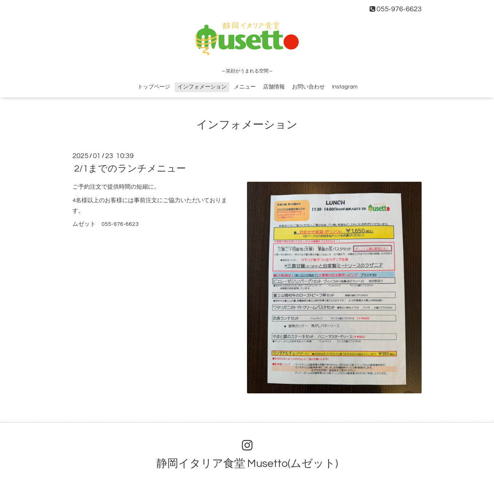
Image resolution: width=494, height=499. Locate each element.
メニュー (245, 87)
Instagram (345, 87)
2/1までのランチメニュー (130, 168)
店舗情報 (274, 87)
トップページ (154, 87)
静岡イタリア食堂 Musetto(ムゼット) (247, 463)
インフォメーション (202, 87)
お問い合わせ (308, 87)
